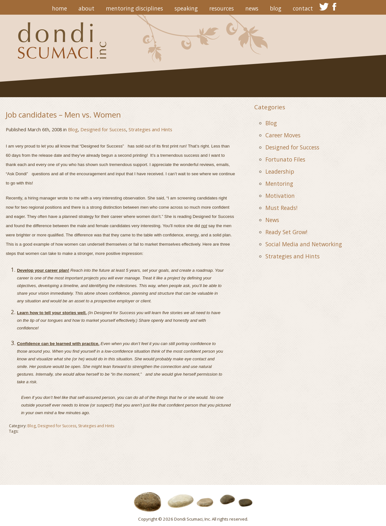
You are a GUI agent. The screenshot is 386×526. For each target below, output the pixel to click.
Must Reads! (281, 208)
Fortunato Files (285, 159)
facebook (334, 7)
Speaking (186, 8)
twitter (324, 7)
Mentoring (279, 183)
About (86, 8)
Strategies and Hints (150, 129)
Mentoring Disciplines (134, 8)
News (251, 8)
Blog (275, 8)
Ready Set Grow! (286, 232)
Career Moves (283, 135)
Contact (303, 8)
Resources (221, 8)
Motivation (280, 195)
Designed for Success (103, 129)
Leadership (279, 171)
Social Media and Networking (303, 244)
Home (59, 8)
